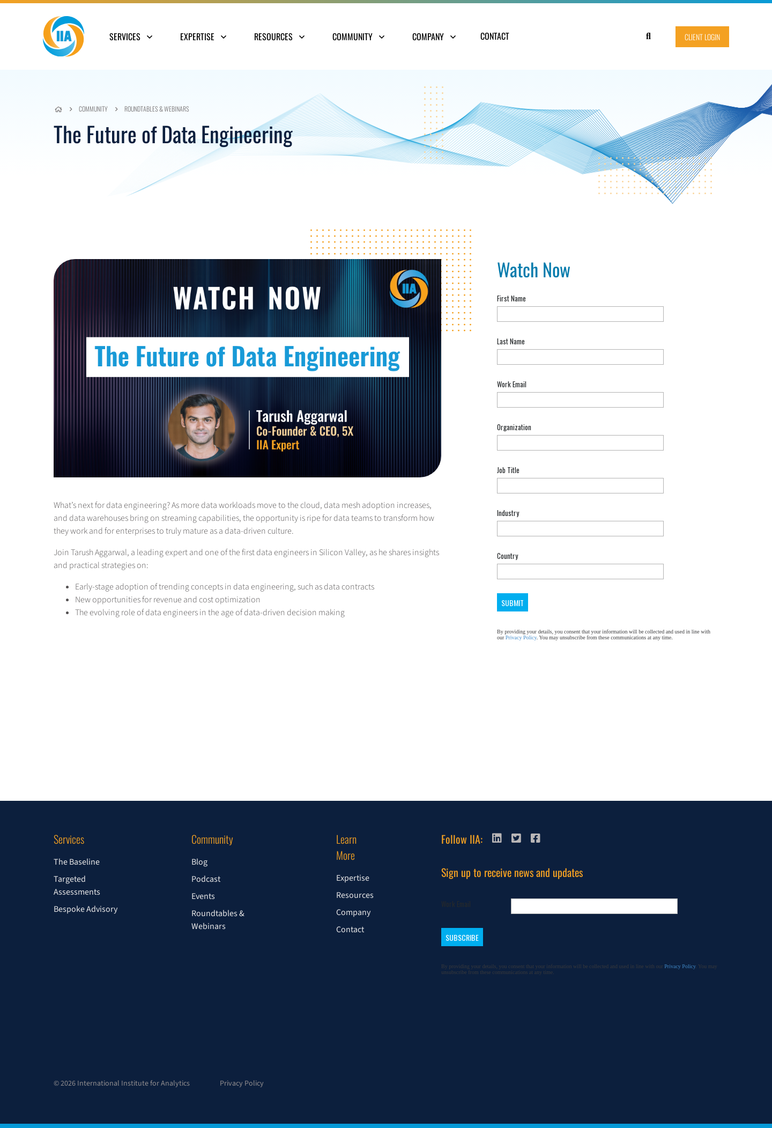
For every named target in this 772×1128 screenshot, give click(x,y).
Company (434, 36)
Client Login (702, 36)
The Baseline (77, 862)
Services (130, 36)
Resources (279, 36)
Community (358, 36)
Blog (199, 862)
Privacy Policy (242, 1083)
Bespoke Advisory (85, 909)
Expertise (203, 36)
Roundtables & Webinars (156, 108)
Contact (494, 36)
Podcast (205, 879)
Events (203, 896)
